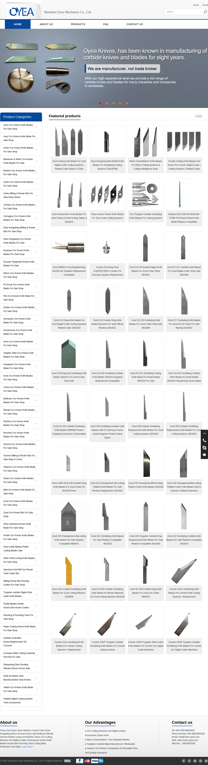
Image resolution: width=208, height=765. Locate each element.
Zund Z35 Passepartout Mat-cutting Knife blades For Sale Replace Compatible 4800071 (69, 540)
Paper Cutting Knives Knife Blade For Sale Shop (19, 628)
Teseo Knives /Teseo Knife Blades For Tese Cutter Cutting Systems (107, 216)
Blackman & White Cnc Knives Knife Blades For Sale (18, 161)
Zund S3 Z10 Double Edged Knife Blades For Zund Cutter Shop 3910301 (146, 271)
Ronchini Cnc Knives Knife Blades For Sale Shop (16, 435)
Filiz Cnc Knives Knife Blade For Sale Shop (18, 298)
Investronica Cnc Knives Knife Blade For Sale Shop (17, 332)
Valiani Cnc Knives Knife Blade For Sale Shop (18, 689)
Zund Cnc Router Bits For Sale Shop (18, 514)
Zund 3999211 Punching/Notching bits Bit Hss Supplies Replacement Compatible (69, 271)
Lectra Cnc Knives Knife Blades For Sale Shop (18, 389)
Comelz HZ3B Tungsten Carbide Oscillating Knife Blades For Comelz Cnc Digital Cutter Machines (184, 646)
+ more (198, 116)
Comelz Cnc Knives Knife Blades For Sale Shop (19, 207)
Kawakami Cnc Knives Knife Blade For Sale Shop (17, 366)
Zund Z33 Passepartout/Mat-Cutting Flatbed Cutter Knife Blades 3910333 (146, 485)
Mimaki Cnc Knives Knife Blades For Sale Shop (19, 412)
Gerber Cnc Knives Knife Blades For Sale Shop (19, 309)
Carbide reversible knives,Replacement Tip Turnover (14, 642)
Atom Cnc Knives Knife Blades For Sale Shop (18, 127)
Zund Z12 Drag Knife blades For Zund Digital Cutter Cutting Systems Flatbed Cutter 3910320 (69, 324)
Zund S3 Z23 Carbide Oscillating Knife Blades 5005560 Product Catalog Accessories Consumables (69, 430)
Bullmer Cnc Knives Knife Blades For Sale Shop (19, 172)
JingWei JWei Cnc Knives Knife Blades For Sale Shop (18, 355)
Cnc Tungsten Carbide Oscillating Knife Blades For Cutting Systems (146, 216)
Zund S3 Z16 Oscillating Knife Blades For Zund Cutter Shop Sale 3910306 (145, 324)
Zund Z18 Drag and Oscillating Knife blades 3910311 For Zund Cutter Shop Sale (69, 377)
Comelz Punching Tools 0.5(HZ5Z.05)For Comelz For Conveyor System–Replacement (107, 271)
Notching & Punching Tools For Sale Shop (18, 617)
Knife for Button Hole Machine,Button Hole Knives (17, 678)
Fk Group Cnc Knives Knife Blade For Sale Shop (16, 286)
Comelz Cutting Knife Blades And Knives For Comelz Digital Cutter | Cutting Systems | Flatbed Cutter (184, 165)
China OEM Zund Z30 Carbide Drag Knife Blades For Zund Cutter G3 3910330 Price (69, 487)
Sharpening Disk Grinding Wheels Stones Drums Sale (16, 666)
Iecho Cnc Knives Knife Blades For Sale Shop (18, 343)
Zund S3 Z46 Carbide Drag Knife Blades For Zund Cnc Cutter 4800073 (146, 593)
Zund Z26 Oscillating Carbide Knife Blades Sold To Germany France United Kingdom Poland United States (107, 432)
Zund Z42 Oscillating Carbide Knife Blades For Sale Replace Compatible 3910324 (184, 540)
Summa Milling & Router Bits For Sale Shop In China (19, 457)
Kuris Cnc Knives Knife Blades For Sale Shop (18, 378)
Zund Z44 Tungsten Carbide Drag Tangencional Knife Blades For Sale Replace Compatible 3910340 (146, 540)
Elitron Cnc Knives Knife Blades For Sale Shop (18, 275)
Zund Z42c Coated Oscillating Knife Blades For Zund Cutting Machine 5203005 (69, 593)
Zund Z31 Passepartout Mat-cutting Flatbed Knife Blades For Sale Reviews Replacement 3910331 (107, 487)
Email (205, 5)
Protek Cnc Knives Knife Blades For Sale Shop (18, 537)
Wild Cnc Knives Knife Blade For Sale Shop (19, 492)
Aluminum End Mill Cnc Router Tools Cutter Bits (18, 571)
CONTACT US (134, 24)
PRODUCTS (78, 24)
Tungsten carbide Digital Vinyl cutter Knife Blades (17, 594)
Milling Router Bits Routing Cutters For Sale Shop (16, 583)
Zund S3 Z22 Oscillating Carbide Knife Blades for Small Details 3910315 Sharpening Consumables (184, 377)
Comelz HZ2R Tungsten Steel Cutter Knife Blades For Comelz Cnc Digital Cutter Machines (146, 646)
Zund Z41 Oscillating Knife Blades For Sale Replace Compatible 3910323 (107, 540)
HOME (18, 24)
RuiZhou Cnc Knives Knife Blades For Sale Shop (16, 423)
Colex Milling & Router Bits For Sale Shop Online (18, 195)
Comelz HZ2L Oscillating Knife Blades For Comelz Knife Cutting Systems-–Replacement (184, 593)
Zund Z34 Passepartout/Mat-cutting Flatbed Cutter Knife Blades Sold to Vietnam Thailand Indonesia (184, 487)
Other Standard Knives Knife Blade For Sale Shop (17, 526)
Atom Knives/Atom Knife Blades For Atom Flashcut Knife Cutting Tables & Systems (69, 218)
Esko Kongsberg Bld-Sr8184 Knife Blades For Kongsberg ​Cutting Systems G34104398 (107, 165)
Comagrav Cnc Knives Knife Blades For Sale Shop (17, 218)
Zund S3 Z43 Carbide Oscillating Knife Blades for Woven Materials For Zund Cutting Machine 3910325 (107, 593)
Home (196, 5)
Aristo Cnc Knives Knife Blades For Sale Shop (18, 150)
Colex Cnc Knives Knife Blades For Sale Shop (18, 184)
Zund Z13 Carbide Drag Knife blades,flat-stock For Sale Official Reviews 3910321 (107, 324)
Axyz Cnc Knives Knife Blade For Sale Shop (19, 138)
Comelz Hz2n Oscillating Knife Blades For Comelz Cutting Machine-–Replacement (69, 646)
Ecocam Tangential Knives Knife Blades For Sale (18, 264)
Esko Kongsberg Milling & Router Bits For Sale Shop (19, 229)
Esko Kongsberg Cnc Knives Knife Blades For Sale (17, 241)
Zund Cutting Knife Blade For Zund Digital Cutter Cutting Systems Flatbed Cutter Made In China (69, 165)
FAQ (106, 24)
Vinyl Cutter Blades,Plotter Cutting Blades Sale (16, 549)
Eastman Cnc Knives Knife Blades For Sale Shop (16, 252)
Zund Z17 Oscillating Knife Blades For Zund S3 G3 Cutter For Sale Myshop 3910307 (184, 324)
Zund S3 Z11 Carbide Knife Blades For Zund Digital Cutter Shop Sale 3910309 (184, 271)
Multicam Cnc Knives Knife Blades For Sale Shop (16, 400)
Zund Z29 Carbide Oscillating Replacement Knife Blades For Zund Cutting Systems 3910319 (184, 430)
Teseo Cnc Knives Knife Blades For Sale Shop (18, 480)
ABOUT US (46, 24)
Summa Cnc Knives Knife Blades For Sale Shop (19, 446)
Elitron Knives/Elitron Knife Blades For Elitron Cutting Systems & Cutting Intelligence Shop (145, 165)
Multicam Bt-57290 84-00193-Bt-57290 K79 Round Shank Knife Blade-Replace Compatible (184, 218)
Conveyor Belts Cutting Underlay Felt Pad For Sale (19, 655)
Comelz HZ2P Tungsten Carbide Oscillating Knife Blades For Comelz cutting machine (107, 646)
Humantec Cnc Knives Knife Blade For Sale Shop (16, 321)
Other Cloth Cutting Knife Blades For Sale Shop (19, 560)
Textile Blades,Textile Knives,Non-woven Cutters (16, 606)
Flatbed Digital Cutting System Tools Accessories (18, 701)
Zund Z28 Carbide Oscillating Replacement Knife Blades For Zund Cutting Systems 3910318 (145, 430)
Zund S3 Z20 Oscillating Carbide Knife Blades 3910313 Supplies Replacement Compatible (107, 377)
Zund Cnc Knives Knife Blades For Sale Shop (18, 503)
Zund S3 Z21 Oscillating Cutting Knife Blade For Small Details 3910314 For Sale (145, 377)
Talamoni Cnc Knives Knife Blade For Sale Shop (19, 469)
